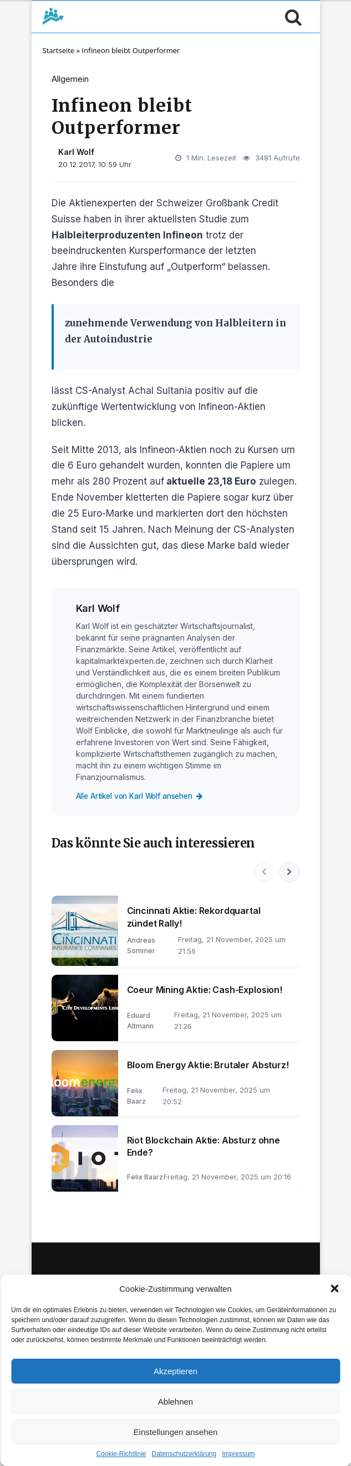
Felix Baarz (145, 1178)
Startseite (59, 50)
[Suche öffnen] (290, 17)
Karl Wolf (76, 152)
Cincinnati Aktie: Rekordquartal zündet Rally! (194, 918)
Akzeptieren (175, 1371)
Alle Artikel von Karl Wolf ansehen (146, 795)
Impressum (238, 1454)
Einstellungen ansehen (176, 1432)
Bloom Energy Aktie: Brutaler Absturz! (208, 1066)
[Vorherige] (262, 873)
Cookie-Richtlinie (121, 1454)
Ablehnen (175, 1401)
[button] (334, 1288)
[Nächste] (289, 873)
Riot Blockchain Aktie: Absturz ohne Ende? (203, 1147)
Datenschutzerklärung (183, 1454)
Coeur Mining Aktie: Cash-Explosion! (204, 990)
